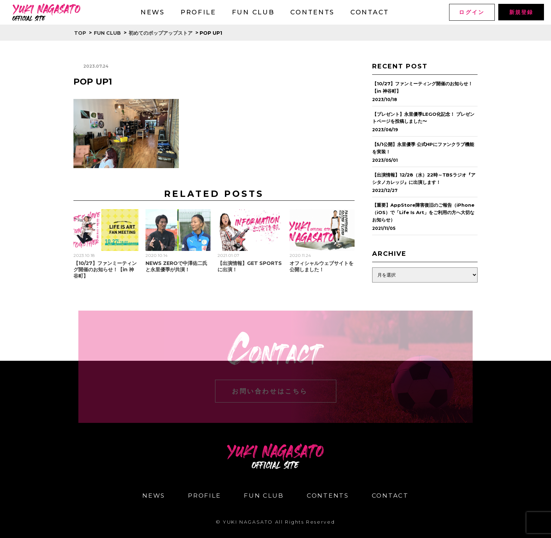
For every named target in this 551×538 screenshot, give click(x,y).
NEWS (153, 12)
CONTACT (369, 12)
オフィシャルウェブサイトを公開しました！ (322, 266)
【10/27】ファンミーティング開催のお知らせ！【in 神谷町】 (105, 269)
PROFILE (198, 12)
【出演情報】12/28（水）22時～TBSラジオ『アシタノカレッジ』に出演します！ (423, 178)
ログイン (472, 12)
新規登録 (521, 12)
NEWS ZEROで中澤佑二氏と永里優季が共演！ (176, 266)
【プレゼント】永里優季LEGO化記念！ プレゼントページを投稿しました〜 (423, 117)
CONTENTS (312, 12)
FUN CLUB (253, 12)
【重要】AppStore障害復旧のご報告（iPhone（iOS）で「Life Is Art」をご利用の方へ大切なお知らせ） (423, 212)
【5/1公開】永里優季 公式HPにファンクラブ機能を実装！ (423, 147)
